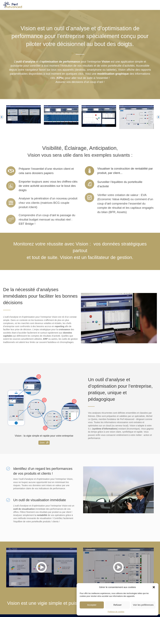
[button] (153, 587)
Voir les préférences (143, 604)
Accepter (91, 604)
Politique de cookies (116, 612)
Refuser (117, 604)
